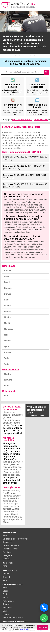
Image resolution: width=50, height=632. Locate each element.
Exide (7, 300)
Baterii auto (9, 266)
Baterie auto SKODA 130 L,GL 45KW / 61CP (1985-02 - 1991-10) (24, 176)
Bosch (7, 282)
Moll (6, 335)
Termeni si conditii (11, 549)
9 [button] (38, 56)
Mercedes (8, 329)
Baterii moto (9, 391)
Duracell (8, 294)
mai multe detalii (37, 415)
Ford (5, 594)
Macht (7, 323)
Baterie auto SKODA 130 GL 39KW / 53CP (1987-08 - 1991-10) (25, 158)
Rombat (8, 352)
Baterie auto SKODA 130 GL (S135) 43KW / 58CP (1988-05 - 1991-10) (24, 167)
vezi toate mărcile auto (13, 617)
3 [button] (15, 56)
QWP (6, 346)
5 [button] (23, 56)
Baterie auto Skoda (41, 120)
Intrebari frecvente (11, 545)
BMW (6, 276)
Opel (5, 611)
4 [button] (19, 56)
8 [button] (34, 56)
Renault (6, 604)
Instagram (7, 555)
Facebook (7, 552)
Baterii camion (10, 369)
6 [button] (27, 56)
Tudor (7, 358)
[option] (25, 32)
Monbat (7, 317)
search (46, 72)
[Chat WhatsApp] (44, 618)
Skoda (5, 597)
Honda (6, 614)
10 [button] (42, 56)
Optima (7, 341)
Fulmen (7, 311)
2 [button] (12, 56)
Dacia (5, 591)
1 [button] (8, 56)
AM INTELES (43, 627)
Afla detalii (24, 629)
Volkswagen (8, 601)
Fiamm (7, 306)
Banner (7, 271)
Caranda (8, 288)
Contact (6, 559)
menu (45, 4)
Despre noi (8, 542)
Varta (6, 364)
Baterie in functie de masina (22, 120)
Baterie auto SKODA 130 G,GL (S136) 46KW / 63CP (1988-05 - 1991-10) (25, 185)
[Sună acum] (44, 607)
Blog (5, 535)
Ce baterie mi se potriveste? (15, 539)
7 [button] (30, 56)
